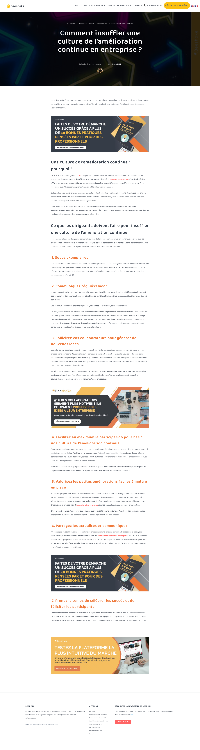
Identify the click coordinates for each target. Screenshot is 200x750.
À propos (92, 711)
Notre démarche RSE (96, 732)
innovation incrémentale (119, 179)
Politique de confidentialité (98, 718)
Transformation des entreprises (121, 23)
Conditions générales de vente (99, 721)
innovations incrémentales (88, 504)
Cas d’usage (88, 6)
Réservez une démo (175, 6)
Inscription (123, 721)
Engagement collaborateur (77, 23)
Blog (133, 6)
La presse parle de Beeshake (98, 714)
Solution (70, 6)
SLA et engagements (96, 725)
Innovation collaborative (98, 23)
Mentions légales (95, 729)
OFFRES (103, 6)
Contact (92, 736)
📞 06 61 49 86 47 (150, 6)
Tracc (80, 175)
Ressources (118, 6)
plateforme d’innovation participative (114, 535)
